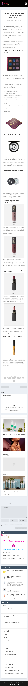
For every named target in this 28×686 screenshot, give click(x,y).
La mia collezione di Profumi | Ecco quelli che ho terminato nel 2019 (13, 559)
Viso (4, 657)
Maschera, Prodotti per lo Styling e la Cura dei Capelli (14, 615)
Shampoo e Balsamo (9, 612)
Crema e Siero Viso (15, 573)
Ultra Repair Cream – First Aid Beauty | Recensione (15, 583)
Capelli (4, 605)
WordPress (24, 682)
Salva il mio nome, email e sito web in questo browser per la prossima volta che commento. (13, 525)
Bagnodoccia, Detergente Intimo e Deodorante (12, 623)
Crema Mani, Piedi (8, 627)
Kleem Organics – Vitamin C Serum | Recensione (15, 577)
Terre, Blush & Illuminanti (10, 654)
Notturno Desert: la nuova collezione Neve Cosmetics (13, 453)
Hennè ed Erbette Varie (9, 608)
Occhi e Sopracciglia (8, 651)
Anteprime (16, 20)
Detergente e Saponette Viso (11, 667)
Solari (5, 634)
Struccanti (6, 676)
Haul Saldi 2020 (6, 552)
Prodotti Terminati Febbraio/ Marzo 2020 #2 (13, 549)
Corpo (4, 619)
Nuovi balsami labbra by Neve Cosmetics (12, 473)
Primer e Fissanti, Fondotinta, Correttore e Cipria (14, 644)
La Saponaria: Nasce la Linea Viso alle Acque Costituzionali (13, 492)
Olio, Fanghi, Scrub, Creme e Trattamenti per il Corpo (15, 585)
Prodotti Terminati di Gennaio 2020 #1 (11, 555)
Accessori (6, 640)
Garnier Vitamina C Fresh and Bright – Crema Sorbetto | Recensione (15, 571)
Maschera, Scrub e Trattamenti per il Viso (13, 673)
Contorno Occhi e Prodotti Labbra (12, 661)
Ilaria (14, 405)
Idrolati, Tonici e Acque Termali (11, 670)
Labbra (6, 648)
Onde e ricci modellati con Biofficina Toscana (14, 434)
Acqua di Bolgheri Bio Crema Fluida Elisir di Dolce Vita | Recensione (16, 595)
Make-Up (5, 637)
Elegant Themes (11, 682)
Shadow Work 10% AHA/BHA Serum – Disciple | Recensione (15, 589)
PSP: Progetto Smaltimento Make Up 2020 (12, 562)
